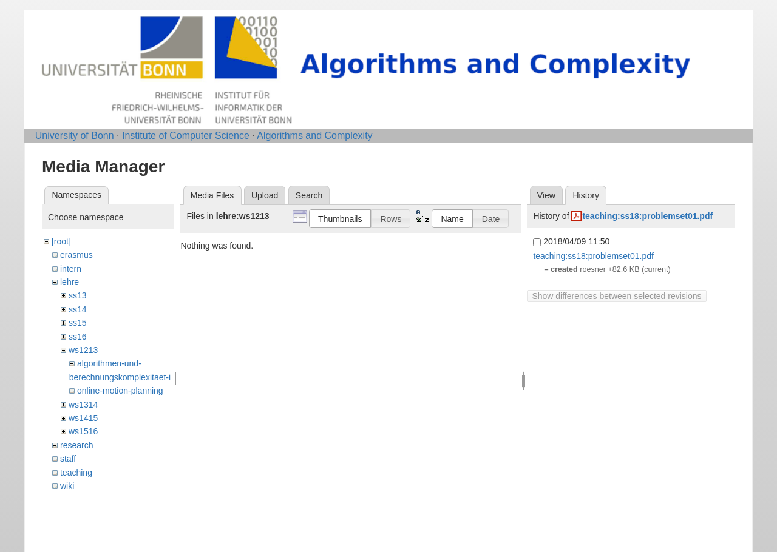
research (76, 445)
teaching (76, 472)
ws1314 (83, 404)
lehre (69, 282)
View (546, 195)
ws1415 (83, 418)
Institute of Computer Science (185, 135)
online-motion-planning (120, 390)
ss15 (78, 323)
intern (70, 269)
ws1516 (83, 431)
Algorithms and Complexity (314, 135)
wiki (67, 486)
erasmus (76, 255)
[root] (61, 241)
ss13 (78, 295)
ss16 (78, 337)
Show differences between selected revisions (616, 296)
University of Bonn (74, 135)
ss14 (78, 309)
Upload (264, 195)
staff (68, 458)
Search (309, 195)
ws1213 (83, 350)
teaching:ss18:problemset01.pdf (647, 216)
